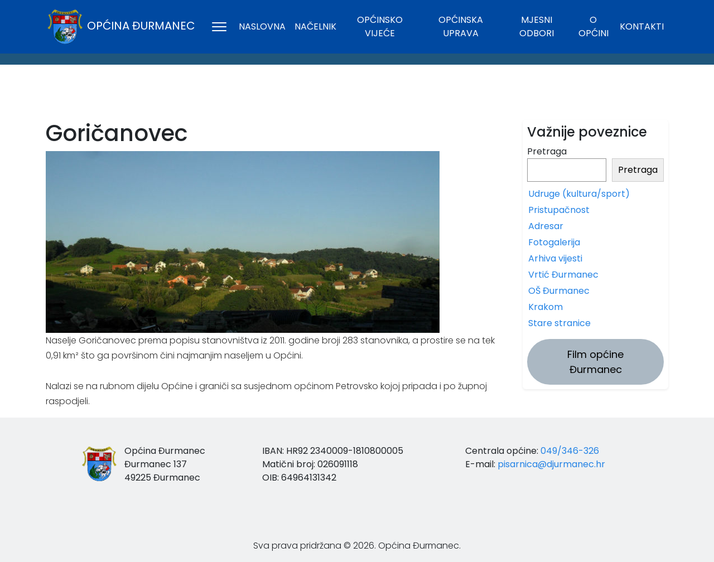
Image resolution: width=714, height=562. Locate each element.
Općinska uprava (460, 26)
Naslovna (262, 26)
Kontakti (642, 26)
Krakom (545, 307)
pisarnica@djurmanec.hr (551, 464)
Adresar (545, 226)
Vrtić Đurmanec (563, 274)
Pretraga (547, 151)
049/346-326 (570, 450)
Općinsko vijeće (380, 26)
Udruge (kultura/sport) (579, 193)
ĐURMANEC (357, 95)
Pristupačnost (559, 210)
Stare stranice (559, 323)
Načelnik (315, 26)
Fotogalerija (554, 242)
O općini (593, 26)
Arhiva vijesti (555, 258)
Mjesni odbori (536, 26)
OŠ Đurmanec (559, 290)
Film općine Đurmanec (595, 361)
